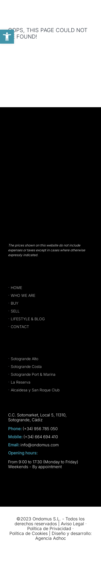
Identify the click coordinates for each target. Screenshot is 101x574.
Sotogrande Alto (24, 358)
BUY (14, 303)
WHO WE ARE (23, 295)
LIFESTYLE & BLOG (28, 318)
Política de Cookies (28, 533)
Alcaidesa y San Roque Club (35, 390)
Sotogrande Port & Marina (33, 374)
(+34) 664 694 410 (40, 436)
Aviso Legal (72, 523)
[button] (7, 37)
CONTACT (20, 326)
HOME (16, 287)
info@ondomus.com (39, 445)
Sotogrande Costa (26, 366)
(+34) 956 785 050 (40, 428)
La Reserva (20, 382)
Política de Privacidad (49, 528)
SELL (15, 311)
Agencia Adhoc (50, 538)
